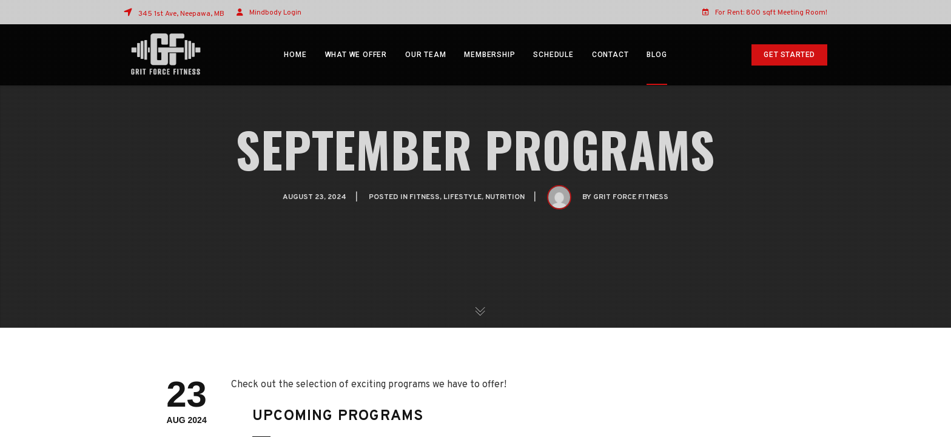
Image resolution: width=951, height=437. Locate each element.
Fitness (424, 197)
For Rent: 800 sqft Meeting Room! (764, 12)
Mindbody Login (275, 13)
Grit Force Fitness (630, 197)
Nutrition (505, 197)
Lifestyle (462, 197)
